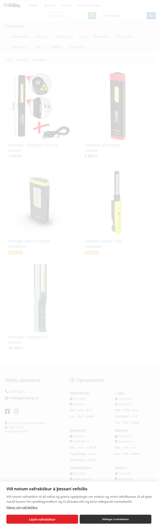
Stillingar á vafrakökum (115, 519)
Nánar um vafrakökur (22, 507)
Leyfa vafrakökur (42, 519)
